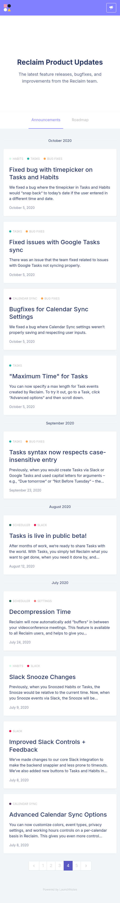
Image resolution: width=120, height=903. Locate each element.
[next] (86, 866)
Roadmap (80, 119)
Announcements (45, 119)
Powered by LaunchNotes (60, 889)
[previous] (34, 866)
